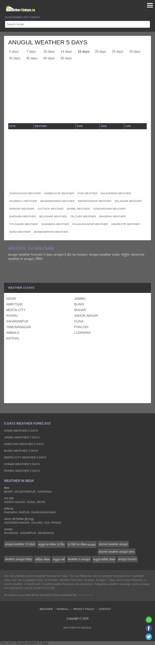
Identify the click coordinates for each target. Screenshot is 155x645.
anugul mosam (127, 559)
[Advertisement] (77, 94)
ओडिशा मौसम (42, 559)
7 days (31, 51)
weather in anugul (79, 559)
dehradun (46, 533)
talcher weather (83, 216)
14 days (66, 51)
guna (79, 321)
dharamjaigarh (43, 512)
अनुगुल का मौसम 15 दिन (51, 544)
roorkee (11, 533)
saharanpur (17, 321)
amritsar (14, 304)
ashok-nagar (86, 315)
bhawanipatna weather (51, 231)
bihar (8, 491)
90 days (66, 58)
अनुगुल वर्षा (59, 559)
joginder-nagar (17, 522)
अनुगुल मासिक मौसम (104, 559)
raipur (24, 512)
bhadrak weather (112, 216)
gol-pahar (52, 522)
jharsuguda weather (25, 193)
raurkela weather (23, 201)
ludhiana (82, 332)
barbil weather (78, 208)
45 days (32, 58)
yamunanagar (18, 327)
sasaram (44, 491)
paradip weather (21, 208)
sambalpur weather (59, 193)
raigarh (10, 512)
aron (41, 502)
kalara (37, 522)
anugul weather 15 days (20, 544)
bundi (79, 304)
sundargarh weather (109, 208)
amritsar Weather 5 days (24, 444)
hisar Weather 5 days (21, 430)
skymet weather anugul (113, 544)
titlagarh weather (23, 224)
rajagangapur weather (90, 224)
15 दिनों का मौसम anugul (81, 544)
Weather (46, 609)
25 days (117, 51)
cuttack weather (51, 208)
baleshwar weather (116, 193)
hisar (11, 298)
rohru (12, 315)
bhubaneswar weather (57, 201)
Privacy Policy (84, 609)
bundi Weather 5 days (21, 450)
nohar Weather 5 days (22, 464)
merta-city (15, 310)
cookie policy (85, 595)
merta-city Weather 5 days (25, 457)
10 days (49, 51)
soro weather (20, 231)
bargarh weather (22, 216)
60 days (49, 58)
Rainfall (63, 609)
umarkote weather (125, 224)
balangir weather (128, 201)
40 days (14, 58)
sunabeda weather (55, 224)
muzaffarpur (25, 491)
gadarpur (28, 533)
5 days (14, 51)
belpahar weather (53, 216)
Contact (105, 609)
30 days (134, 51)
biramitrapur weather (94, 201)
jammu (80, 298)
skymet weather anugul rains (117, 551)
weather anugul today (18, 559)
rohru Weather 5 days (22, 470)
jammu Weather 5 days (21, 437)
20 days (100, 51)
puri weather (87, 193)
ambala (12, 332)
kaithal (13, 338)
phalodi (81, 327)
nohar (80, 310)
